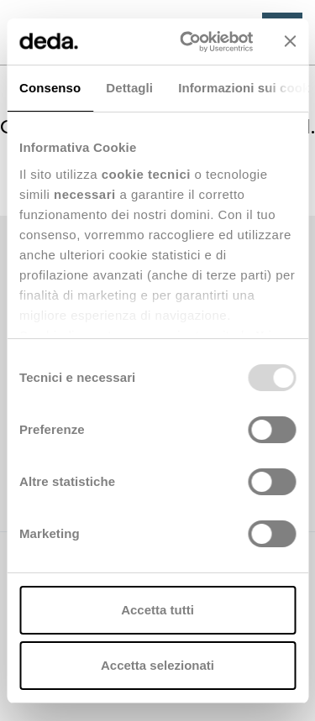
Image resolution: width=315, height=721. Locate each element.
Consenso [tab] (50, 88)
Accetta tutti (157, 610)
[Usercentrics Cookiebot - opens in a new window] (188, 42)
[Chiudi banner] (290, 41)
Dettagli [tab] (129, 88)
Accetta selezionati (157, 665)
